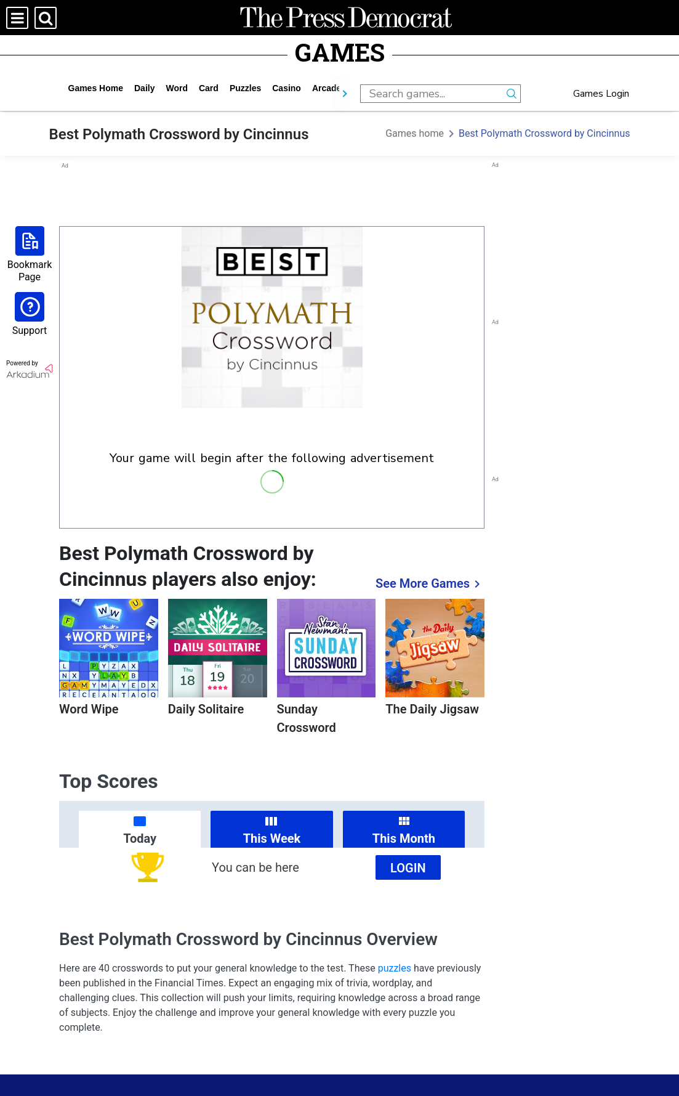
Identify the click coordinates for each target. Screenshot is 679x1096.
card (209, 88)
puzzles (245, 88)
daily (144, 88)
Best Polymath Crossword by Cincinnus (544, 133)
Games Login (601, 93)
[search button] (511, 93)
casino (286, 88)
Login (408, 868)
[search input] (431, 93)
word (177, 88)
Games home (95, 88)
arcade (326, 88)
